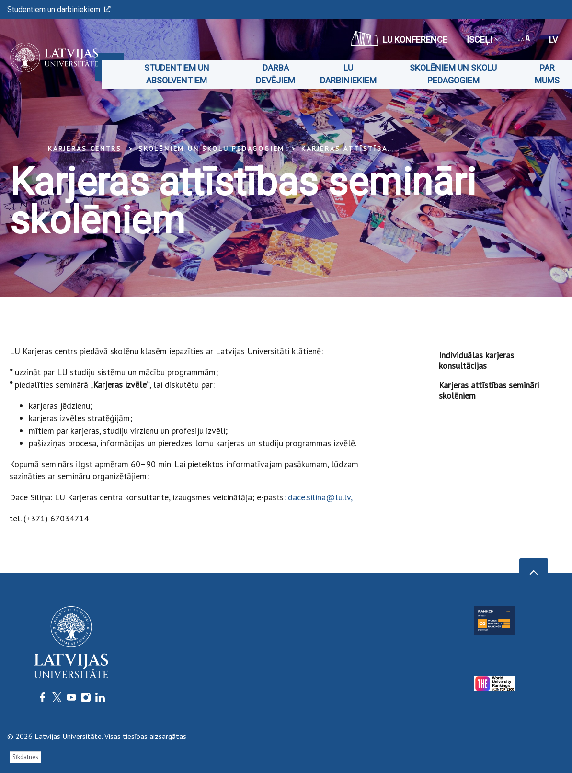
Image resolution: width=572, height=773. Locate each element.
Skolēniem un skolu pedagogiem (453, 74)
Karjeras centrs (85, 148)
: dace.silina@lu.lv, (318, 497)
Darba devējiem (275, 74)
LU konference (399, 38)
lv (553, 40)
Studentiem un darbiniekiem (59, 9)
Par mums (547, 74)
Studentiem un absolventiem (176, 74)
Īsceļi (483, 40)
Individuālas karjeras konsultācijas (476, 360)
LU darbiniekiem (348, 74)
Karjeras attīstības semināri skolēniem (392, 148)
